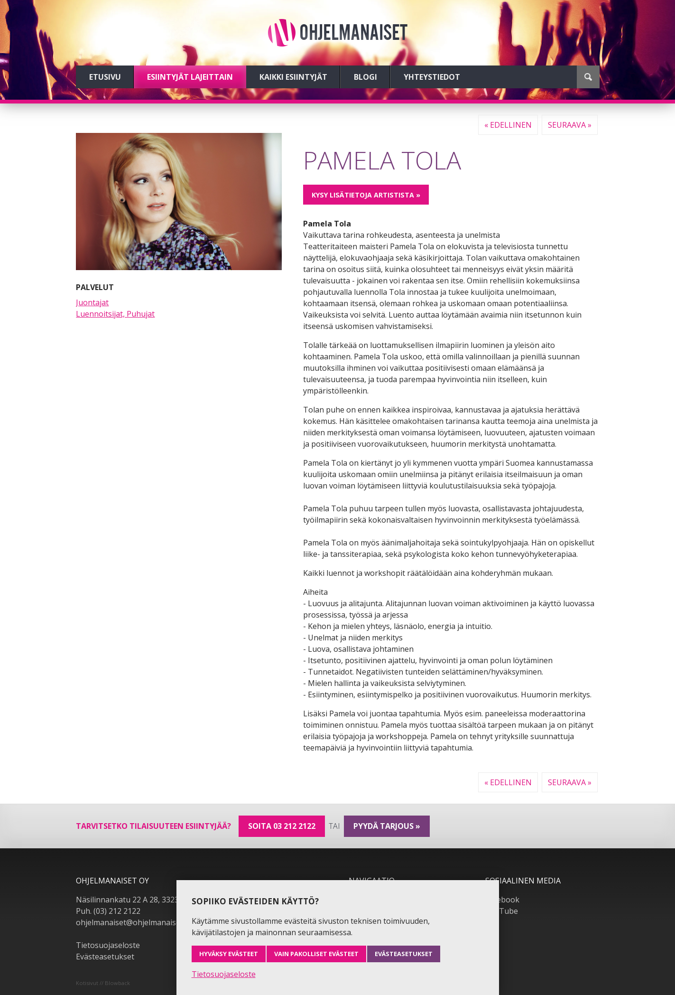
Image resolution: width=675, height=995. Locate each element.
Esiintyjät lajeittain (190, 77)
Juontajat (92, 302)
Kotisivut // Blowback (103, 982)
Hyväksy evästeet (228, 953)
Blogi (365, 77)
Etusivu (105, 77)
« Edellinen (508, 125)
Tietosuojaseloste (108, 945)
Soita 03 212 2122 (281, 826)
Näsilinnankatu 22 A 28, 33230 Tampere (147, 899)
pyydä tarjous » (386, 826)
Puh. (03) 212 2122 (108, 911)
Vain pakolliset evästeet (316, 953)
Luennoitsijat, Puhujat (115, 314)
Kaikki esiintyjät (293, 77)
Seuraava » (570, 125)
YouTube (501, 911)
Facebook (502, 899)
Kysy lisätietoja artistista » (366, 194)
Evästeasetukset (105, 956)
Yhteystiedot (432, 77)
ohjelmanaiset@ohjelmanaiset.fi (132, 922)
